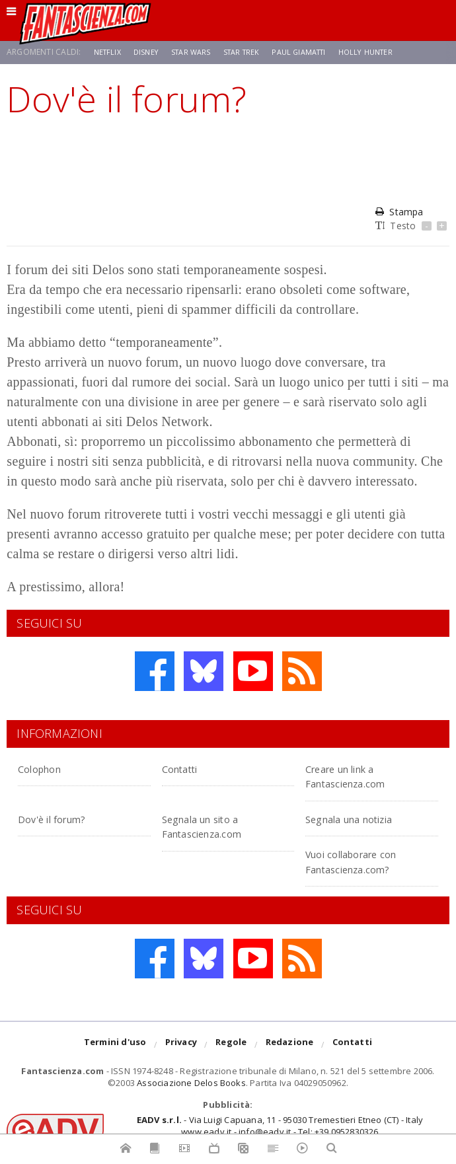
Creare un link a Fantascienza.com (359, 775)
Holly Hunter (386, 51)
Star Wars (197, 51)
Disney (149, 51)
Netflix (109, 51)
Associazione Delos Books (191, 1083)
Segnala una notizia (365, 818)
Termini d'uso (115, 1045)
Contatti (187, 768)
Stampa (399, 212)
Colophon (47, 768)
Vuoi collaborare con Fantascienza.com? (367, 860)
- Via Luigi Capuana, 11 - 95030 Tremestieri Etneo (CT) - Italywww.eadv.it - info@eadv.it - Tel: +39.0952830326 (280, 1126)
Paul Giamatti (313, 51)
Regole (231, 1045)
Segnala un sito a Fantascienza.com (216, 825)
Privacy (181, 1045)
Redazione (290, 1045)
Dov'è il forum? (63, 818)
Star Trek (251, 51)
